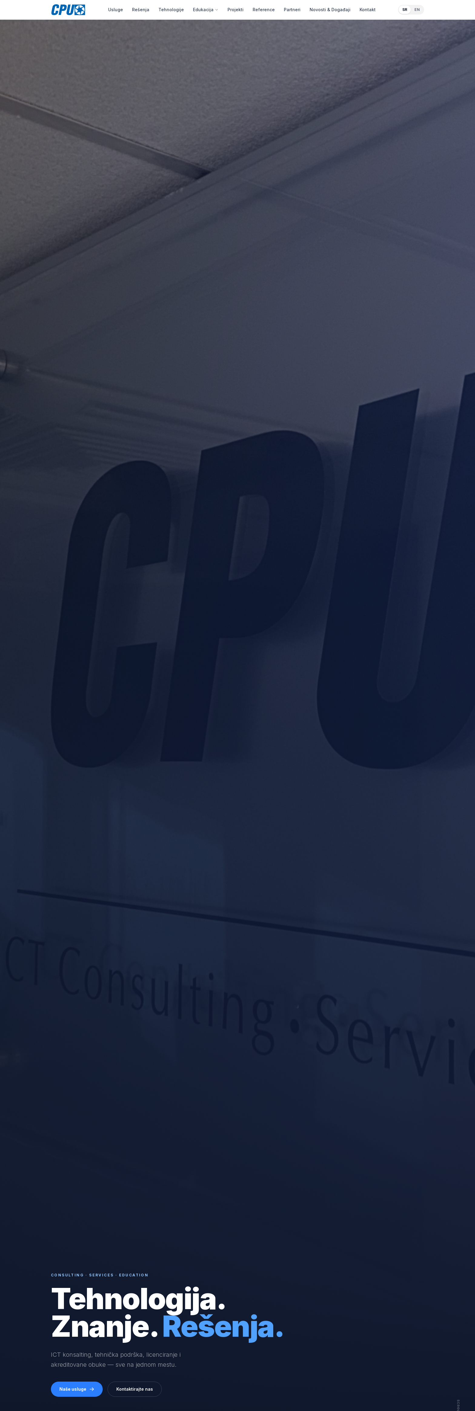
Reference (264, 9)
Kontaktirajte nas (134, 1389)
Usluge (115, 9)
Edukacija (205, 9)
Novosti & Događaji (330, 9)
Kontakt (368, 9)
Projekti (236, 9)
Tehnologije (171, 9)
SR (404, 9)
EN (417, 9)
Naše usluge (76, 1389)
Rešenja (140, 9)
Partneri (292, 9)
